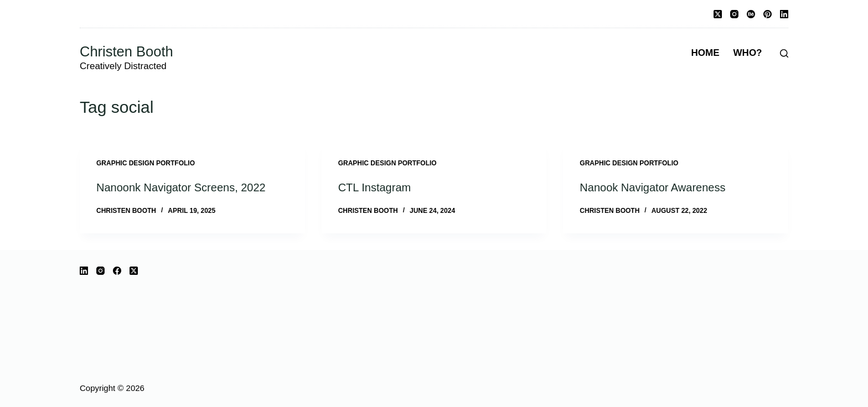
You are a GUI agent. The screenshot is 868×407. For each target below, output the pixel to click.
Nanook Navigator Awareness (652, 187)
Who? (747, 53)
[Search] (784, 53)
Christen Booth (126, 51)
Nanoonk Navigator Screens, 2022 (181, 187)
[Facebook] (117, 271)
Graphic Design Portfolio (145, 163)
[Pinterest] (767, 14)
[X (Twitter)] (718, 14)
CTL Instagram (374, 187)
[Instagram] (734, 14)
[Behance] (751, 14)
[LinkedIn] (784, 14)
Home (705, 53)
